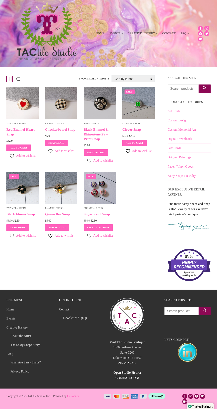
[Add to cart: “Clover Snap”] (134, 143)
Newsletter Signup (75, 317)
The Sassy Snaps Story (25, 345)
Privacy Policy (19, 371)
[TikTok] (200, 39)
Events (10, 318)
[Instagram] (206, 28)
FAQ (9, 354)
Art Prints (174, 111)
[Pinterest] (200, 33)
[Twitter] (206, 33)
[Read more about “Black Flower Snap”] (17, 227)
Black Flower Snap (20, 214)
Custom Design (178, 120)
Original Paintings (179, 157)
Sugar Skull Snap (97, 214)
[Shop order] (133, 78)
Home (10, 309)
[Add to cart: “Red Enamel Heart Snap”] (18, 147)
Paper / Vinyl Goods (181, 166)
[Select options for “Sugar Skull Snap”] (98, 227)
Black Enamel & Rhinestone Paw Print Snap (96, 134)
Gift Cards (174, 148)
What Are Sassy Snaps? (25, 362)
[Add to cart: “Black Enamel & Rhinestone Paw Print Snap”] (96, 152)
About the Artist (20, 336)
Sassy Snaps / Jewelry (182, 175)
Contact (64, 309)
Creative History (17, 327)
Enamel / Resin (55, 123)
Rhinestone (91, 123)
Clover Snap (131, 129)
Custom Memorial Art (182, 129)
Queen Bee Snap (57, 214)
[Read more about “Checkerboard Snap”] (56, 143)
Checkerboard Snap (60, 129)
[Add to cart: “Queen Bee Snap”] (57, 227)
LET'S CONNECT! (187, 351)
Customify (73, 396)
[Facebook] (200, 28)
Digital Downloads (180, 138)
